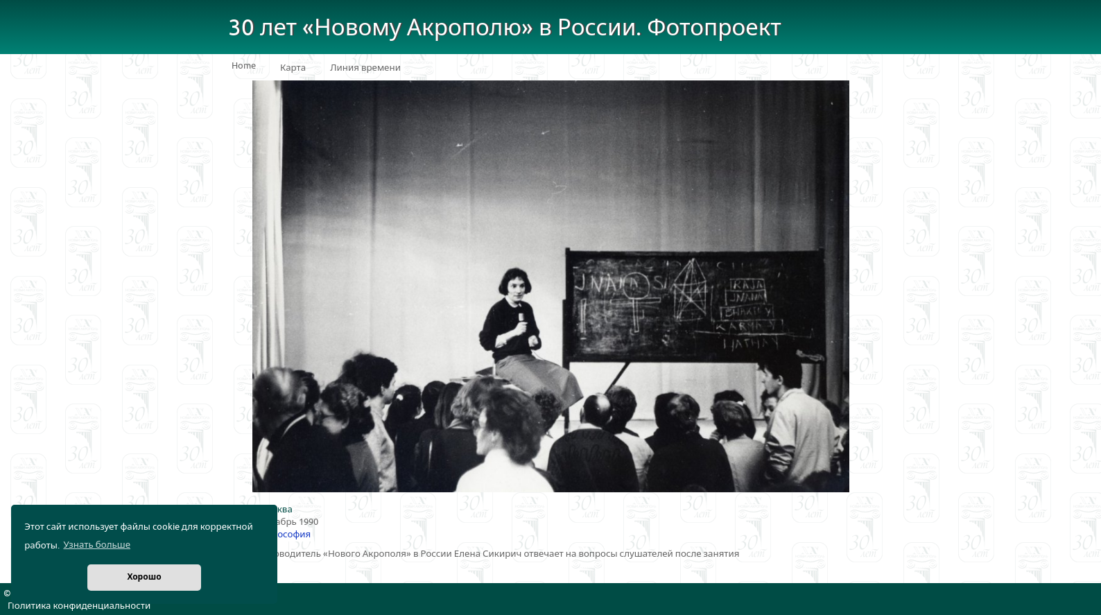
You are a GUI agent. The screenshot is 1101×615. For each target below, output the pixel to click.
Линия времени (365, 68)
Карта (293, 68)
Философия (285, 534)
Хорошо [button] (144, 577)
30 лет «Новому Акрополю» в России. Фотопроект (504, 28)
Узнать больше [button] (96, 545)
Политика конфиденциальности (79, 606)
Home (244, 66)
